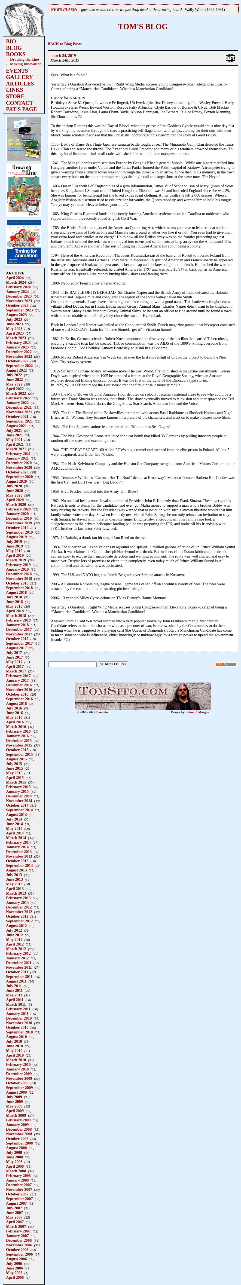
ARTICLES (20, 84)
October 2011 (17, 972)
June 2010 (14, 1046)
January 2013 (17, 902)
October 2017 (17, 639)
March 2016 (16, 726)
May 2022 (14, 384)
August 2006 (16, 1259)
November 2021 (19, 412)
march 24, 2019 (63, 55)
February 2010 (18, 1064)
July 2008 (14, 1152)
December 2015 (19, 740)
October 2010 (17, 1027)
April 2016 (15, 722)
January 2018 (17, 625)
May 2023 (14, 328)
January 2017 (17, 680)
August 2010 (16, 1037)
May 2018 (14, 606)
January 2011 (17, 1013)
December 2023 (19, 296)
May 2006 (14, 1273)
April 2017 (15, 666)
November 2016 (19, 689)
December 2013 (19, 851)
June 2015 (14, 768)
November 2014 (19, 800)
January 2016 (17, 736)
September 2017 (19, 643)
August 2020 (16, 481)
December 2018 (19, 574)
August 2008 (16, 1148)
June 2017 (14, 657)
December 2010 (19, 1018)
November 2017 (19, 634)
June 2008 (14, 1157)
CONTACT (19, 103)
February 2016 (18, 731)
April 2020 (15, 500)
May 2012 (14, 939)
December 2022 (19, 352)
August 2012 (16, 925)
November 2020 (19, 467)
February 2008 (18, 1175)
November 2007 (19, 1189)
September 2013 (19, 865)
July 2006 (14, 1263)
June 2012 (14, 935)
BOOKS (16, 54)
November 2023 (19, 301)
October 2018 (17, 583)
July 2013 (14, 875)
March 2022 (16, 393)
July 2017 (14, 652)
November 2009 (19, 1078)
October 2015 (17, 750)
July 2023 (14, 319)
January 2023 (17, 347)
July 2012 (14, 930)
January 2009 (17, 1124)
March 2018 (16, 615)
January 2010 (17, 1069)
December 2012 (19, 907)
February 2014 (18, 842)
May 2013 (14, 884)
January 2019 (17, 569)
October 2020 (17, 472)
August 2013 (16, 870)
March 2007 (16, 1226)
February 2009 (18, 1120)
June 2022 (14, 379)
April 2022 (15, 389)
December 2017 (19, 629)
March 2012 (16, 949)
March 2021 (16, 449)
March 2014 (16, 838)
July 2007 (14, 1208)
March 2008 (16, 1171)
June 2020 (14, 490)
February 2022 (18, 398)
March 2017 (16, 671)
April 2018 (15, 611)
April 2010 (15, 1055)
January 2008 (17, 1180)
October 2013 (17, 861)
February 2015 (18, 787)
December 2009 (19, 1074)
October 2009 (17, 1083)
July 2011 (14, 986)
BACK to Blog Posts (64, 44)
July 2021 (14, 430)
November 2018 (19, 578)
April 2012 (15, 944)
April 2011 (14, 1000)
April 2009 (15, 1111)
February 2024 (18, 287)
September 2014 (19, 810)
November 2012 (19, 912)
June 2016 (14, 713)
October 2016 (17, 694)
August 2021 (16, 426)
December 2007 (19, 1185)
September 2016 (19, 699)
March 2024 (16, 282)
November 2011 (19, 967)
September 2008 (19, 1143)
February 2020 (18, 509)
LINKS (14, 90)
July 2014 (14, 819)
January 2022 (17, 402)
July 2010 (14, 1041)
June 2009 (14, 1101)
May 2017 (14, 662)
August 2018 (16, 592)
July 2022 (14, 375)
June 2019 (14, 546)
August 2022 (16, 370)
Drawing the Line (24, 59)
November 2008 (19, 1134)
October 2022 (17, 361)
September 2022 (19, 365)
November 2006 (19, 1245)
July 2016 (14, 708)
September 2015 (19, 754)
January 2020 (17, 514)
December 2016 (19, 685)
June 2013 (14, 879)
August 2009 (16, 1092)
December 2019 (19, 518)
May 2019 (14, 551)
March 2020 (16, 504)
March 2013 (16, 893)
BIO (11, 41)
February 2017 (18, 676)
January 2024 (17, 291)
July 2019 (14, 541)
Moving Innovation (26, 64)
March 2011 (16, 1004)
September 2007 (19, 1199)
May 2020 (14, 495)
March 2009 (16, 1115)
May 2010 (14, 1050)
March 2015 (16, 782)
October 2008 (17, 1138)
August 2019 (16, 537)
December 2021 (19, 407)
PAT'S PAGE (21, 109)
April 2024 (15, 278)
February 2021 (18, 453)
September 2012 (19, 921)
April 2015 (15, 777)
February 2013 (18, 898)
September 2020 (19, 477)
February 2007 (18, 1231)
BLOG (14, 48)
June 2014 (14, 824)
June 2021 (14, 435)
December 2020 (19, 463)
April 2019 (15, 555)
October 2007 (17, 1194)
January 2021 (17, 458)
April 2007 (15, 1222)
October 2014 (17, 805)
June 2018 (14, 601)
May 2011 (14, 995)
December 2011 (19, 962)
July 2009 (14, 1097)
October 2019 (17, 527)
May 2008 (14, 1161)
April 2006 (15, 1277)
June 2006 (14, 1268)
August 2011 (16, 981)
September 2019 (19, 532)
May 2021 (14, 439)
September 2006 (19, 1254)
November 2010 (19, 1023)
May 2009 (14, 1106)
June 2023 (14, 324)
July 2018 (14, 597)
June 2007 (14, 1212)
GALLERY (19, 77)
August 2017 (16, 648)
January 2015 (17, 791)
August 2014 (16, 814)
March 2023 (16, 338)
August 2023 (16, 315)
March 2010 (16, 1060)
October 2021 (17, 416)
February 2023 (18, 342)
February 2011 (18, 1009)
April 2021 (15, 444)
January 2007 (17, 1236)
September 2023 (19, 310)
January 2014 (17, 847)
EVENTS (17, 71)
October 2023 (17, 305)
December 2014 (19, 796)
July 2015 (14, 763)
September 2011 (19, 976)
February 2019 (18, 564)
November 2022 (19, 356)
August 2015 (16, 759)
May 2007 (14, 1217)
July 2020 (14, 486)
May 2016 (14, 717)
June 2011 (14, 990)
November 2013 (19, 856)
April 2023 (15, 333)
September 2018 (19, 588)
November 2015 (19, 745)
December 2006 (19, 1240)
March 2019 (16, 560)
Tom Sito (102, 712)
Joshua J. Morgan (197, 712)
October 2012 (17, 916)
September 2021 (19, 421)
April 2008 (15, 1166)
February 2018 (18, 620)
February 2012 (18, 953)
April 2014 (15, 833)
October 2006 (17, 1249)
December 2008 (19, 1129)
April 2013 (15, 888)
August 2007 (16, 1203)
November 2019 (19, 523)
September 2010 (19, 1032)
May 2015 (14, 773)
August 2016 (16, 703)
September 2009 (19, 1087)
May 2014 (14, 828)
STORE (15, 96)
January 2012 (17, 958)
